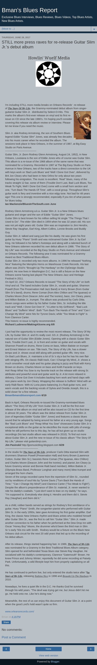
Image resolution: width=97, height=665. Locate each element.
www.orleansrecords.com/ (19, 611)
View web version (48, 655)
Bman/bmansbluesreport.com (23, 395)
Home (48, 649)
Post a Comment (14, 637)
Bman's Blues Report (29, 10)
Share (6, 622)
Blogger (55, 661)
